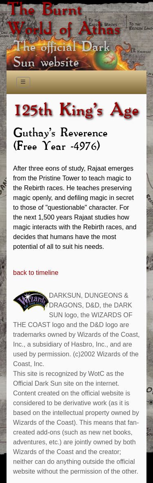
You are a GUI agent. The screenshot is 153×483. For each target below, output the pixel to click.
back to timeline (35, 272)
